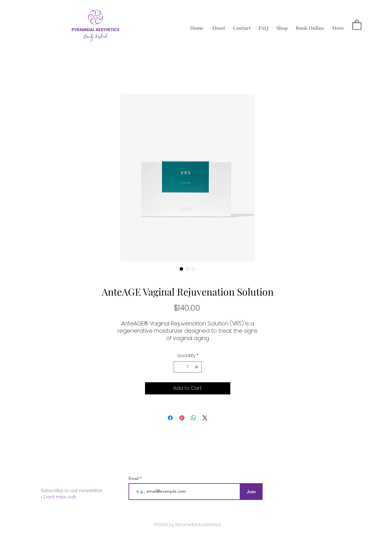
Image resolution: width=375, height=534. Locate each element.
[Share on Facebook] (170, 417)
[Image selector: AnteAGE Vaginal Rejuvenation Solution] (182, 269)
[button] (356, 24)
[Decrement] (178, 367)
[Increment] (197, 367)
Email (134, 478)
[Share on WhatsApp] (193, 417)
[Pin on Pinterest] (182, 417)
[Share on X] (205, 417)
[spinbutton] (187, 367)
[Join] (251, 491)
